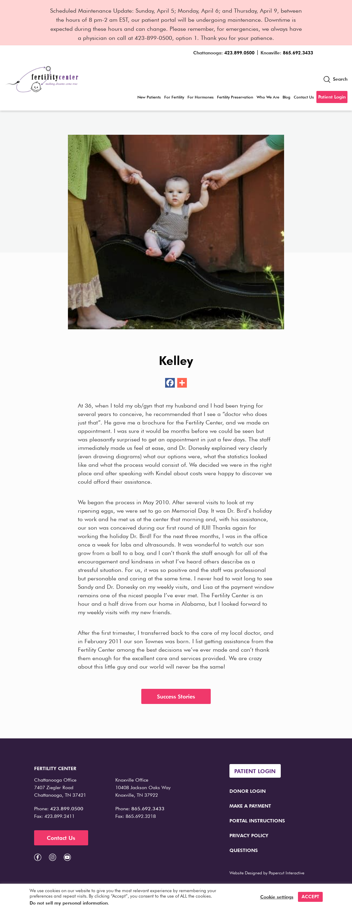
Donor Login (247, 791)
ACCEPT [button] (310, 896)
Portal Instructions (257, 821)
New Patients (149, 97)
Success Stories (176, 696)
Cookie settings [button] (276, 897)
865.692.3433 (298, 53)
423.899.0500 (239, 53)
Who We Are (268, 97)
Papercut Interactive (286, 872)
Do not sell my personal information (69, 903)
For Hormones (200, 97)
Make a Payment (250, 806)
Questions (243, 850)
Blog (286, 97)
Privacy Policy (248, 835)
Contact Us (304, 97)
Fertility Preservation (235, 97)
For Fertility (174, 97)
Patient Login (332, 97)
